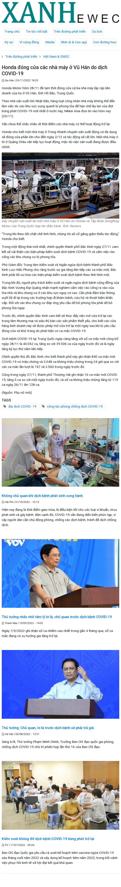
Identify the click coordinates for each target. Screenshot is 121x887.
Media (50, 42)
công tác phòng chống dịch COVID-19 (75, 406)
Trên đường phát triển (70, 31)
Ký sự (9, 42)
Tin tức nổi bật (36, 31)
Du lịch (97, 31)
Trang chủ (12, 31)
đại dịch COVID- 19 (22, 406)
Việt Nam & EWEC (56, 57)
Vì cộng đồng (29, 42)
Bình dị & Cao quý (74, 42)
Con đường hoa (104, 42)
